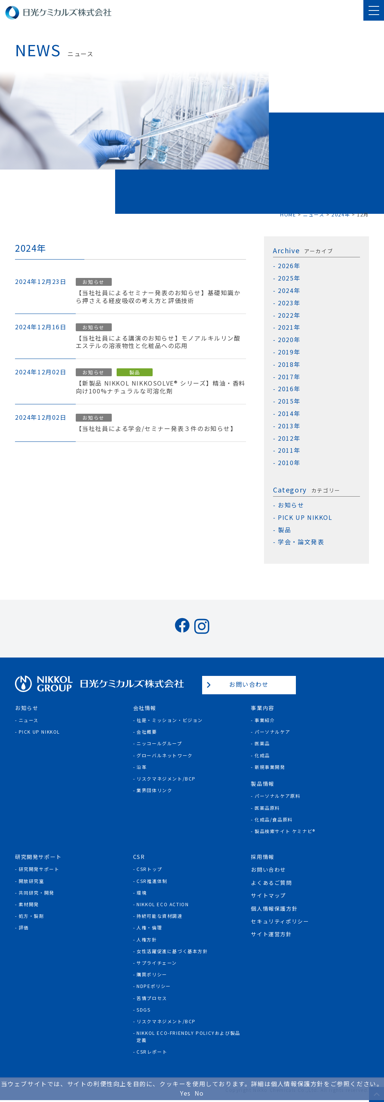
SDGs (143, 1009)
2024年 (289, 290)
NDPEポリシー (153, 986)
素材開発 (29, 904)
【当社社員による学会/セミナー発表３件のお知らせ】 (156, 428)
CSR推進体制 (151, 881)
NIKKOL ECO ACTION (162, 904)
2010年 (289, 463)
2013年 (289, 426)
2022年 (289, 315)
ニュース (29, 720)
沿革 (141, 767)
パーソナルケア (272, 731)
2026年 (289, 266)
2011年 (289, 450)
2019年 (289, 352)
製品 (134, 372)
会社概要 (146, 731)
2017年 (289, 377)
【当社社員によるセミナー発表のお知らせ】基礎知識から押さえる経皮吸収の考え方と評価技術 (158, 297)
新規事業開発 (270, 767)
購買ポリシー (151, 974)
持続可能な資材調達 (159, 916)
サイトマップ (268, 895)
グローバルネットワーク (164, 755)
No (199, 1092)
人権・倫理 (149, 927)
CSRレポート (151, 1051)
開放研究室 (31, 881)
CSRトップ (149, 869)
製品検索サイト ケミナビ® (285, 831)
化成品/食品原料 (274, 819)
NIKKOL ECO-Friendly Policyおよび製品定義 (188, 1036)
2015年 (289, 401)
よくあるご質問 (271, 882)
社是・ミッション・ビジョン (169, 720)
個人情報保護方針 (274, 908)
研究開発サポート (39, 869)
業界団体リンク (154, 790)
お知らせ (93, 281)
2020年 (289, 340)
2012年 (289, 438)
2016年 (289, 389)
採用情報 (262, 856)
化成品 (262, 755)
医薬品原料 (267, 808)
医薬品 (262, 743)
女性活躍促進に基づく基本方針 (172, 951)
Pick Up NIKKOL (39, 731)
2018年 (289, 364)
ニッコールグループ (159, 743)
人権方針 (146, 939)
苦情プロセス (151, 998)
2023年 (289, 303)
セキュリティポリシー (280, 921)
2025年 (289, 278)
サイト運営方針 (271, 934)
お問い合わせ (249, 684)
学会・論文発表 (301, 542)
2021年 (289, 327)
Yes (185, 1092)
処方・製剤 (31, 916)
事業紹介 (265, 720)
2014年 (289, 413)
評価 (24, 927)
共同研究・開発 (36, 892)
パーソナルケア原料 (277, 796)
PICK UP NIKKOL (305, 517)
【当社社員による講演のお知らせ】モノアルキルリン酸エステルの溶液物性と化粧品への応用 (158, 342)
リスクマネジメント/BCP (166, 778)
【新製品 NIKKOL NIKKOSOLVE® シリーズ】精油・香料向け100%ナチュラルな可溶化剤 (161, 387)
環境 (141, 892)
